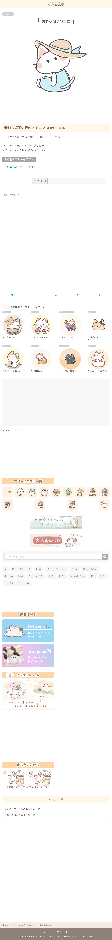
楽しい (8, 576)
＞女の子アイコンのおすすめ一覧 (22, 809)
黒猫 (103, 576)
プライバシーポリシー (53, 932)
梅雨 (38, 569)
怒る (21, 576)
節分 (62, 576)
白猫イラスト (16, 195)
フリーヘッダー (56, 569)
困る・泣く (90, 569)
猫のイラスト (8, 14)
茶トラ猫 (24, 583)
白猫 (92, 576)
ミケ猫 (8, 583)
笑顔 (75, 569)
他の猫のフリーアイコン (22, 167)
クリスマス (77, 576)
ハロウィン (36, 576)
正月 (51, 576)
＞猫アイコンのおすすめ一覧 (19, 814)
